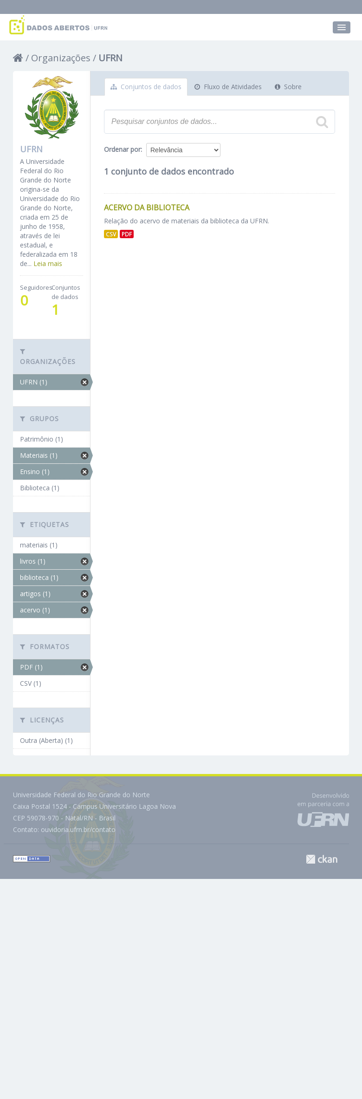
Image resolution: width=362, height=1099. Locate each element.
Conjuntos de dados (145, 86)
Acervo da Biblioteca (146, 207)
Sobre (288, 86)
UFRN (110, 58)
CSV (111, 234)
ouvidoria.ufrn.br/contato (78, 829)
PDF (127, 234)
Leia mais (47, 263)
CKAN (321, 859)
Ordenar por (122, 149)
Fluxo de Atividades (228, 86)
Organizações (60, 58)
